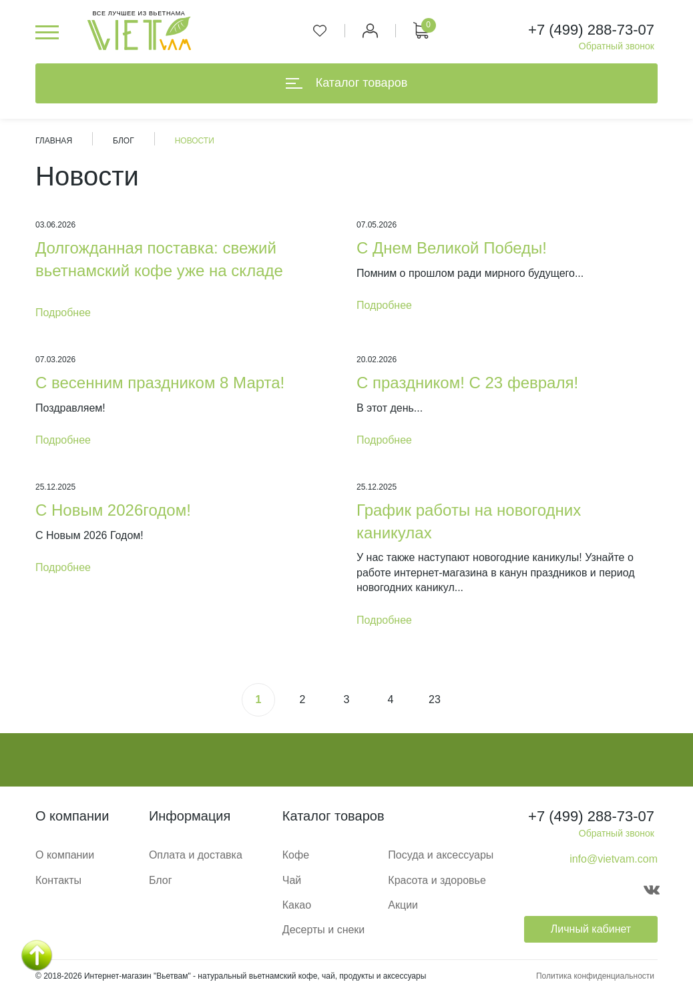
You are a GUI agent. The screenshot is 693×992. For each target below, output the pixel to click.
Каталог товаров (346, 82)
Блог (123, 140)
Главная (53, 140)
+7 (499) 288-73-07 (591, 29)
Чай (292, 880)
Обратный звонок (616, 46)
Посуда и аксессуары (440, 855)
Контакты (58, 880)
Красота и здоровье (436, 880)
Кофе (295, 855)
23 (435, 699)
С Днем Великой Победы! (452, 248)
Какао (296, 905)
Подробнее (63, 312)
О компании (64, 855)
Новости (194, 140)
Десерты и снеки (323, 929)
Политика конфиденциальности (595, 976)
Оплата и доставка (195, 855)
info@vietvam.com (613, 859)
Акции (403, 905)
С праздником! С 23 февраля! (467, 383)
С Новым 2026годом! (113, 510)
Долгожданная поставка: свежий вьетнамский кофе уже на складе (159, 259)
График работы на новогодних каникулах (469, 521)
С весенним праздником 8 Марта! (159, 383)
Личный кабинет (591, 929)
